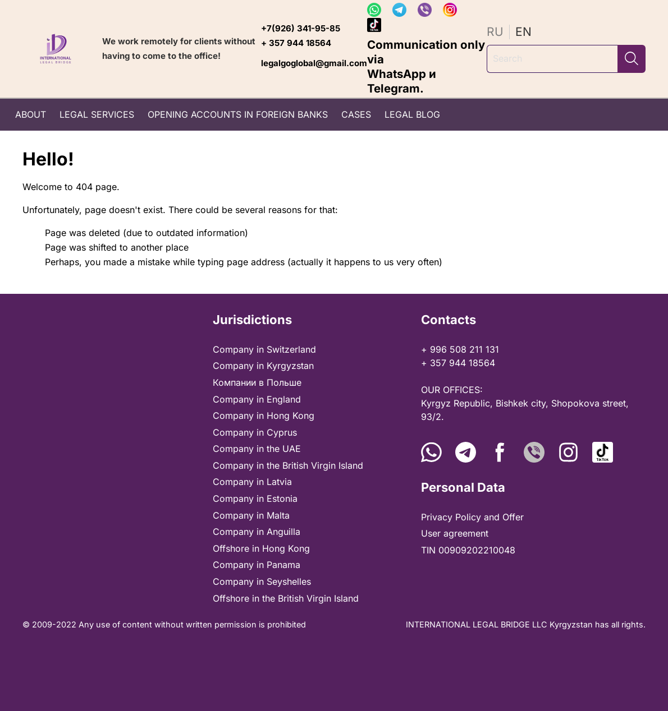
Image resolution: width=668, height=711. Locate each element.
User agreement (454, 533)
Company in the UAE (257, 448)
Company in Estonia (255, 498)
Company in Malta (251, 515)
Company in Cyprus (255, 432)
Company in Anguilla (256, 531)
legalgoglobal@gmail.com (314, 63)
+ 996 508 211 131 (460, 349)
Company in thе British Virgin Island (288, 465)
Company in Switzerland (264, 349)
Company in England (257, 399)
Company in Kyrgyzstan (263, 365)
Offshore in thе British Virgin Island (286, 598)
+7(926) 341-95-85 (300, 28)
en (523, 32)
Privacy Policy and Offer (472, 517)
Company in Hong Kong (263, 415)
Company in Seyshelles (262, 581)
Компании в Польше (257, 382)
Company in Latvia (252, 481)
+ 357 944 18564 (296, 43)
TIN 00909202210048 (468, 550)
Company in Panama (256, 564)
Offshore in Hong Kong (261, 548)
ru (495, 32)
